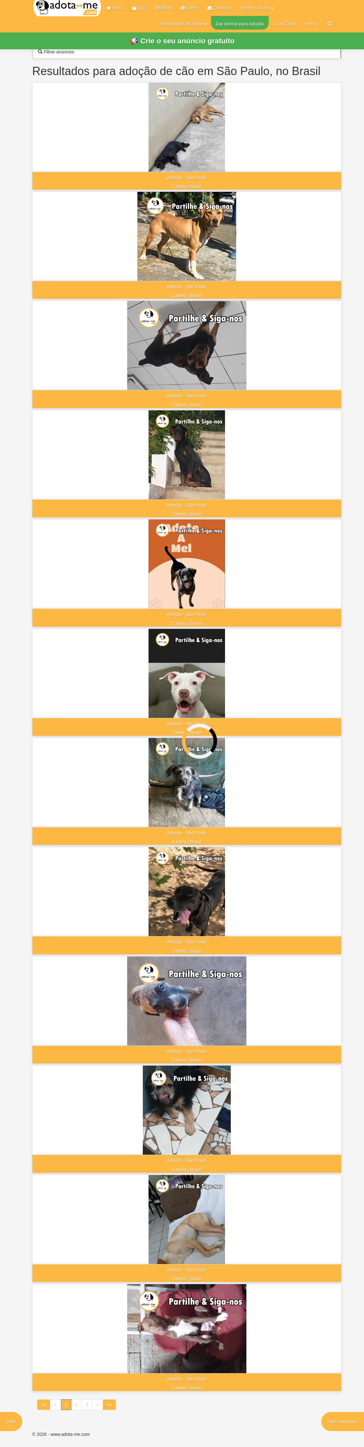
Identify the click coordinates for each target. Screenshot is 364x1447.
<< (43, 1404)
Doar (11, 1421)
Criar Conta (284, 23)
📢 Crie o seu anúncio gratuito (182, 41)
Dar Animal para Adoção (240, 23)
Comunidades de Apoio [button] (182, 23)
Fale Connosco (343, 1421)
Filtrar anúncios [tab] (56, 51)
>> (109, 1404)
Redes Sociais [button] (257, 7)
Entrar (312, 23)
